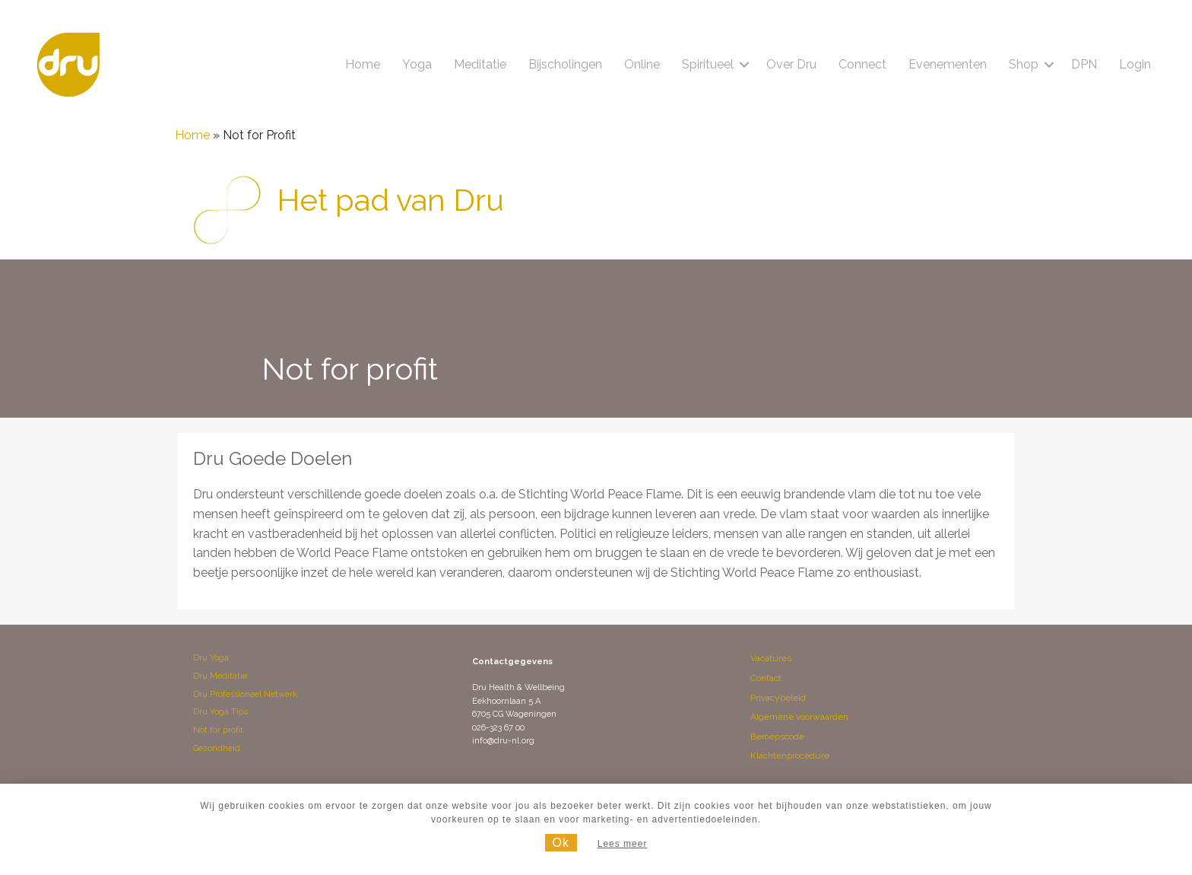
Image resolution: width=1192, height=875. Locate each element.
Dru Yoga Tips (220, 712)
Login (1135, 64)
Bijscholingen (565, 64)
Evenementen (947, 64)
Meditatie (480, 64)
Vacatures (770, 658)
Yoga (417, 64)
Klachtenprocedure (789, 755)
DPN (1084, 64)
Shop (1023, 64)
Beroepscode (777, 736)
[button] (744, 64)
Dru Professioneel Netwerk (245, 694)
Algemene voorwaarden (799, 716)
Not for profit (218, 730)
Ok (561, 842)
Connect (862, 64)
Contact (765, 678)
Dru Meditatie (220, 676)
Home (362, 64)
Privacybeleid (778, 697)
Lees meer (623, 843)
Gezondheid (216, 748)
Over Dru (791, 64)
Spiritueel (708, 64)
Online (642, 64)
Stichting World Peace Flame (599, 494)
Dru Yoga (211, 658)
